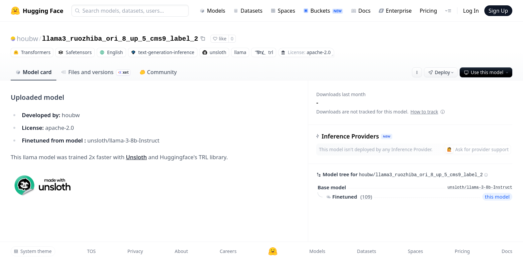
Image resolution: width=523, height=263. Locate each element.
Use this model (486, 72)
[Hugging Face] (273, 251)
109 (366, 196)
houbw (27, 38)
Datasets (248, 10)
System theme (33, 251)
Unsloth (136, 157)
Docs (361, 10)
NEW (386, 136)
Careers (228, 251)
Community (158, 72)
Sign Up (498, 10)
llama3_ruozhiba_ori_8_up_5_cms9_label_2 (120, 39)
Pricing (428, 10)
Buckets (323, 10)
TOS (91, 251)
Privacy (135, 251)
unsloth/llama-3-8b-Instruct (480, 187)
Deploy (441, 72)
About (181, 251)
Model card (33, 72)
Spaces (283, 10)
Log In (471, 10)
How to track (428, 111)
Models (212, 10)
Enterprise (395, 10)
